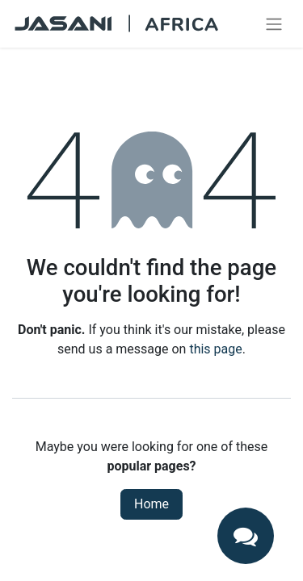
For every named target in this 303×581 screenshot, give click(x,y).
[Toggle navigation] (274, 23)
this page (215, 349)
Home (151, 504)
